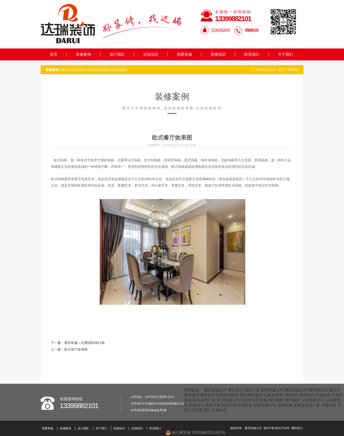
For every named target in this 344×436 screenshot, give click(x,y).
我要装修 (184, 54)
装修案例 (83, 54)
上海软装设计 (312, 400)
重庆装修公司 (215, 390)
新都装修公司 (272, 390)
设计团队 (117, 54)
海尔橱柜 (276, 400)
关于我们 (285, 54)
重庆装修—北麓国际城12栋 (84, 343)
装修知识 (218, 54)
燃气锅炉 (292, 400)
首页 (53, 54)
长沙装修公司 (228, 400)
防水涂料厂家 (204, 400)
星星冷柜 (212, 405)
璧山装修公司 (215, 410)
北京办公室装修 (254, 400)
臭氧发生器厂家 (306, 405)
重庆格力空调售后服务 (219, 395)
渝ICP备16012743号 (276, 428)
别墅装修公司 (264, 405)
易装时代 (306, 395)
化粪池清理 (273, 395)
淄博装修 (284, 405)
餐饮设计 (235, 390)
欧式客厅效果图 (76, 349)
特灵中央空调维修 (236, 405)
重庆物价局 (318, 390)
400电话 (291, 395)
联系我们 (251, 54)
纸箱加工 (196, 405)
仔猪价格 (322, 395)
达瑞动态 (150, 54)
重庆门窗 (252, 390)
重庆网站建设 (251, 395)
